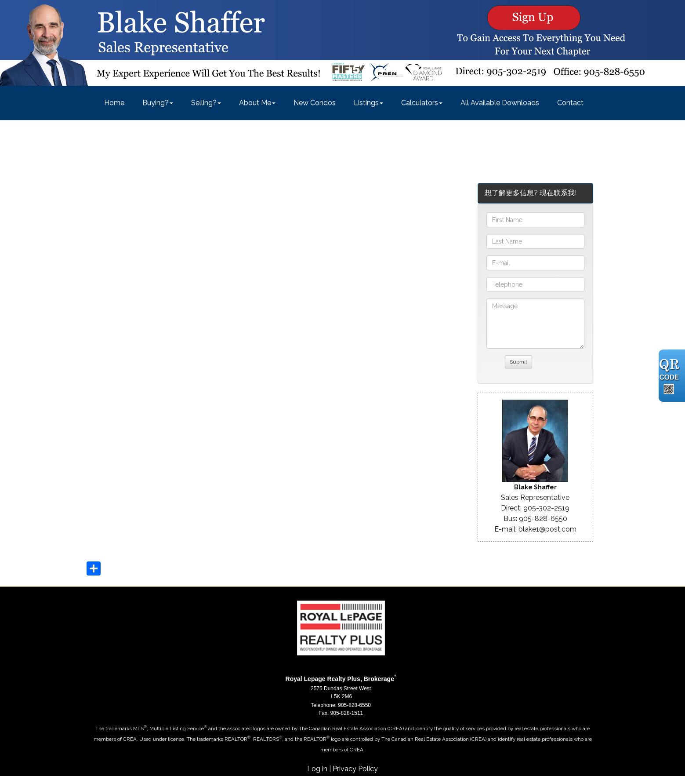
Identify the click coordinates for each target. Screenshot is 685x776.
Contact (570, 102)
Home (114, 102)
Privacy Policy (355, 769)
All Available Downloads (499, 102)
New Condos (315, 102)
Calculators (419, 102)
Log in (317, 769)
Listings (366, 102)
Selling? (204, 102)
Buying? (155, 102)
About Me (255, 102)
